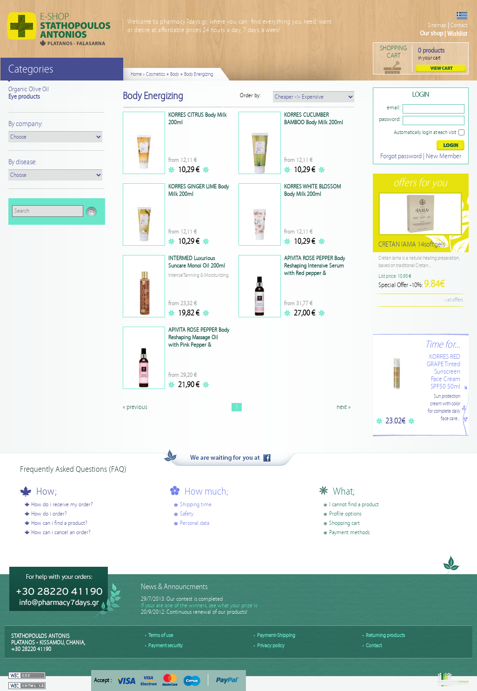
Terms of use (160, 635)
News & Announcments (174, 587)
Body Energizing (198, 74)
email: (393, 107)
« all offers (453, 300)
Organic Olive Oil (28, 89)
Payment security (165, 646)
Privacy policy (271, 646)
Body (174, 74)
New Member (443, 156)
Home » (138, 74)
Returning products (385, 635)
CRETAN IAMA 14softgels (411, 244)
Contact (459, 25)
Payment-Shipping (276, 635)
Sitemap (437, 25)
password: (389, 119)
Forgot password (401, 156)
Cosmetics (155, 74)
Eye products (24, 97)
